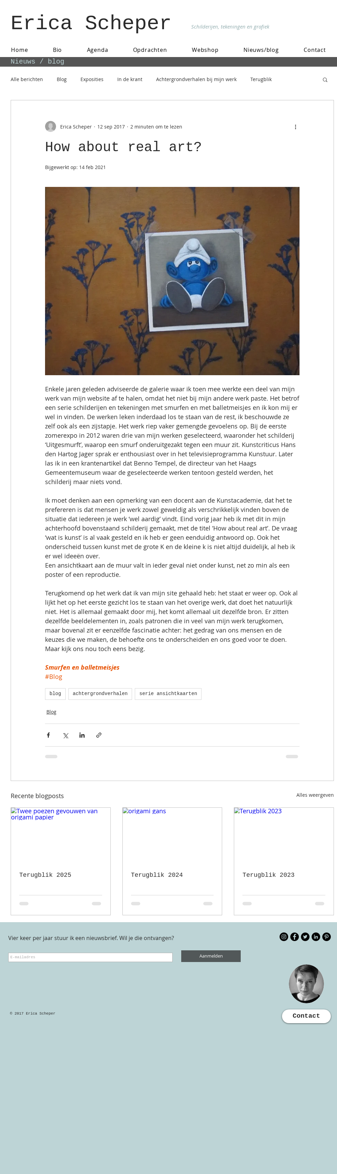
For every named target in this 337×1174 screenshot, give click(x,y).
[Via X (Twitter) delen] (65, 735)
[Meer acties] (295, 126)
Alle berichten (27, 79)
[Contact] (306, 1016)
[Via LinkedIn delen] (82, 735)
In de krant (129, 79)
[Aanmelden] (211, 956)
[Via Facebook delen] (48, 735)
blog (55, 693)
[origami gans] (172, 835)
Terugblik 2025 (45, 875)
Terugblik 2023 (268, 875)
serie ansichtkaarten (168, 693)
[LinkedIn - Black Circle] (316, 936)
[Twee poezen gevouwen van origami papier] (60, 835)
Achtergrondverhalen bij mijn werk (196, 79)
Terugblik (261, 79)
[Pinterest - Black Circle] (326, 936)
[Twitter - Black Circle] (305, 936)
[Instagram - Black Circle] (284, 936)
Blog (62, 79)
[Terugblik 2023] (284, 835)
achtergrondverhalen (100, 693)
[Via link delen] (99, 735)
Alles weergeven (315, 795)
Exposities (92, 79)
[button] (325, 79)
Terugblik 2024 (157, 875)
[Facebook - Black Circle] (294, 936)
